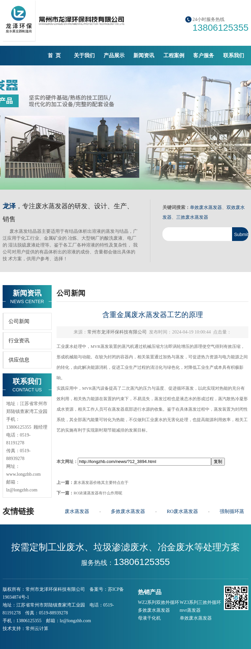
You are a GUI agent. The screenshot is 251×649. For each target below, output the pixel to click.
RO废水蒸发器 (182, 511)
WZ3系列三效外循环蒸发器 (200, 603)
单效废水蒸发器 (206, 207)
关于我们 (84, 55)
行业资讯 (18, 340)
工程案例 (173, 55)
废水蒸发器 (77, 511)
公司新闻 (18, 321)
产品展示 (114, 55)
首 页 (54, 55)
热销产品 (149, 592)
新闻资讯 (143, 55)
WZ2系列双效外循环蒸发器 (158, 603)
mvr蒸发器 (190, 610)
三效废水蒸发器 (192, 217)
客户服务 (203, 55)
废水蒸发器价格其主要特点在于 (101, 482)
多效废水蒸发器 (128, 511)
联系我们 (233, 55)
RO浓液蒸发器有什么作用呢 (98, 493)
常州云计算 (36, 628)
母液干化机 (149, 618)
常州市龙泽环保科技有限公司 (117, 332)
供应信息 (18, 360)
